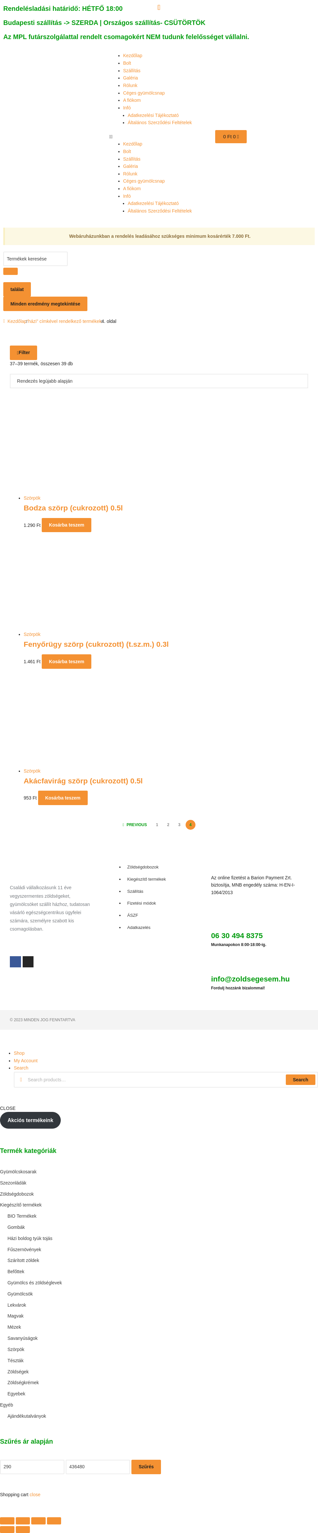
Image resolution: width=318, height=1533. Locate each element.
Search (300, 1079)
